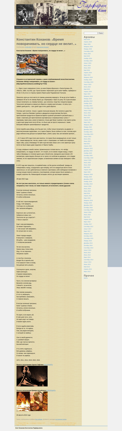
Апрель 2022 (88, 120)
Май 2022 (87, 117)
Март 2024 (87, 75)
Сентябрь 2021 (88, 134)
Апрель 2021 (88, 146)
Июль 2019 (87, 188)
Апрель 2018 (88, 219)
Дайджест (26, 27)
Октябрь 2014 (88, 245)
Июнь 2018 (87, 214)
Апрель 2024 (88, 72)
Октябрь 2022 (88, 106)
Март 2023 (87, 94)
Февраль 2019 (88, 200)
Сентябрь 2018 (88, 210)
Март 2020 (87, 172)
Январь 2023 (88, 98)
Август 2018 (87, 212)
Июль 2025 (87, 53)
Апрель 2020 (88, 169)
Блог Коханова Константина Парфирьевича (29, 428)
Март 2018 (87, 222)
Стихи (75, 27)
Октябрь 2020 (88, 155)
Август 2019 (87, 186)
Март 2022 (87, 122)
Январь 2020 (88, 177)
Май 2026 (87, 39)
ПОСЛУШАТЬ (48, 364)
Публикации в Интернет (38, 27)
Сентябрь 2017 (88, 226)
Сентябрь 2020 (88, 158)
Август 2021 (87, 136)
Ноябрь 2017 (88, 224)
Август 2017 (87, 229)
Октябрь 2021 (88, 132)
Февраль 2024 (88, 77)
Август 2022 (87, 110)
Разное (81, 27)
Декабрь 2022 (88, 101)
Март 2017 (87, 231)
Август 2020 (87, 160)
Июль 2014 (87, 252)
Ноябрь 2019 (88, 181)
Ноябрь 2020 (88, 153)
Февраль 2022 (88, 124)
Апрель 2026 (88, 42)
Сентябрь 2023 (88, 82)
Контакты (88, 27)
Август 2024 (87, 63)
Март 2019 (87, 198)
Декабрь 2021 (88, 129)
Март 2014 (87, 257)
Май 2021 (87, 143)
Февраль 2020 (88, 174)
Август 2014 (87, 250)
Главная (18, 27)
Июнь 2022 (87, 115)
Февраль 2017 (88, 233)
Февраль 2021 (88, 148)
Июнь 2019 (87, 191)
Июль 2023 (87, 87)
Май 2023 (87, 89)
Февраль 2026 (88, 46)
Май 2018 (87, 217)
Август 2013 (87, 262)
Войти (86, 278)
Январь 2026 (88, 49)
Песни (69, 27)
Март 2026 (87, 44)
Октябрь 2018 (88, 207)
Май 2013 (87, 267)
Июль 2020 (87, 162)
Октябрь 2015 (88, 236)
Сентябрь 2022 (88, 108)
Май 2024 (87, 70)
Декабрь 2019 (88, 179)
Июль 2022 (87, 113)
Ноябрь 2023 (88, 79)
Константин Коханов (43, 47)
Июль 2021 (87, 139)
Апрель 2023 (88, 91)
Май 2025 (87, 56)
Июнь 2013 (87, 264)
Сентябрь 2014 (88, 248)
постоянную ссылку (60, 419)
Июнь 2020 (87, 165)
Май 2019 (87, 193)
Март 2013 (87, 271)
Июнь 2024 (87, 68)
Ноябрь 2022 (88, 103)
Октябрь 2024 (88, 61)
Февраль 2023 (88, 96)
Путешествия (52, 27)
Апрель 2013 (88, 269)
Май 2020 (87, 167)
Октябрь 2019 (88, 184)
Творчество (61, 27)
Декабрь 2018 (88, 205)
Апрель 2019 (88, 196)
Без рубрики (38, 419)
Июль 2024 (87, 65)
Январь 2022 (88, 127)
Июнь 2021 (87, 141)
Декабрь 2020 (88, 151)
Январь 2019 (88, 203)
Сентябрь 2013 (88, 259)
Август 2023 (87, 84)
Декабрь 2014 (88, 243)
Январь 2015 (88, 240)
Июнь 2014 (87, 255)
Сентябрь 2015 (88, 238)
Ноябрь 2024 (88, 58)
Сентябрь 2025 (88, 51)
